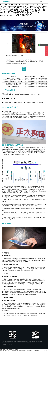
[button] (8, 43)
